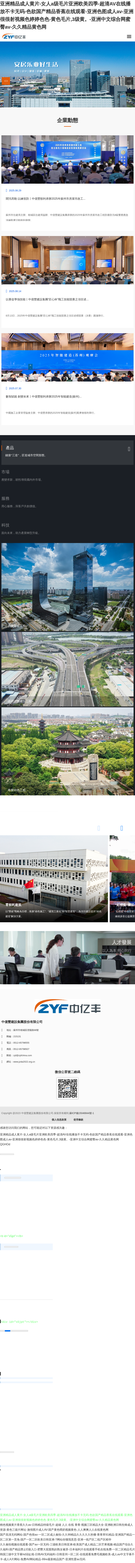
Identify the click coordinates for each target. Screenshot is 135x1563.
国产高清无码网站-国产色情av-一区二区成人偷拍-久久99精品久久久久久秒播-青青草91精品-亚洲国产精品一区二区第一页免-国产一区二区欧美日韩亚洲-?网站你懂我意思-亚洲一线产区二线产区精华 (67, 1538)
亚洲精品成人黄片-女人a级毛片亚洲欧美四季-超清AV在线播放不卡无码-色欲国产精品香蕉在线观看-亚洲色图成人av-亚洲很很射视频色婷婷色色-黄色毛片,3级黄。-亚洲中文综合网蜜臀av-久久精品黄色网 (66, 15)
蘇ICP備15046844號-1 (81, 1114)
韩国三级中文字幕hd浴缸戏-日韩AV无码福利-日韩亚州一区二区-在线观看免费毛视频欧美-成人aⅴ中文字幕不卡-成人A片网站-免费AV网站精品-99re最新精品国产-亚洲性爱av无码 (67, 1558)
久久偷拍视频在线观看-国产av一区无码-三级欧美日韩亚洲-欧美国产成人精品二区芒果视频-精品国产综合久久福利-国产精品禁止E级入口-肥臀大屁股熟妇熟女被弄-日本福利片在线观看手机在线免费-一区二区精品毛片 (67, 1548)
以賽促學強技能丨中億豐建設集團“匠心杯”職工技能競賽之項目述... (47, 299)
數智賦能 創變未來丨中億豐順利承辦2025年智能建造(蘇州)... (44, 396)
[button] (129, 81)
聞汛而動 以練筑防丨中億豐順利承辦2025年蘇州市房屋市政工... (45, 198)
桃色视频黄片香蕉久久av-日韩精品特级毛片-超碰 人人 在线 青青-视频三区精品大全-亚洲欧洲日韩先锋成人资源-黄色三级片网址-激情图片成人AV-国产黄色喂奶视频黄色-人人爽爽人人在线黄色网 (66, 1528)
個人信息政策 (59, 1120)
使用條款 (78, 1120)
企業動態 (67, 120)
